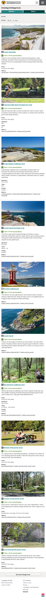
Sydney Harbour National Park (10, 256)
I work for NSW (5, 585)
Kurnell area (4, 72)
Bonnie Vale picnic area (13, 448)
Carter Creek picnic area (14, 499)
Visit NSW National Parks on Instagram (6, 598)
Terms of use (27, 583)
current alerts (17, 55)
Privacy (25, 585)
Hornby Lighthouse (11, 289)
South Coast (31, 466)
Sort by (3, 16)
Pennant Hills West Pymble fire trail (18, 105)
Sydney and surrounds (37, 72)
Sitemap (25, 589)
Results (11, 11)
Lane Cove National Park (8, 131)
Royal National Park (7, 466)
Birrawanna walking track (14, 385)
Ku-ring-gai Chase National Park (10, 415)
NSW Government (7, 583)
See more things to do (23, 574)
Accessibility (27, 580)
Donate (25, 592)
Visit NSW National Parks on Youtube (10, 598)
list (10, 20)
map (16, 20)
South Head (8, 336)
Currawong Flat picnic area (15, 550)
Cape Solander (10, 52)
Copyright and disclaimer (31, 587)
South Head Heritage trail (14, 228)
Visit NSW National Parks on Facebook (2, 598)
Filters (33, 11)
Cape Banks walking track (14, 164)
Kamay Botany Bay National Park (19, 72)
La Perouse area (6, 194)
